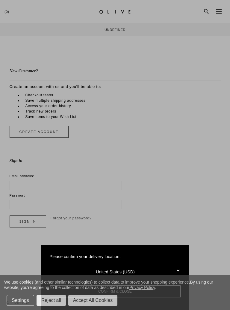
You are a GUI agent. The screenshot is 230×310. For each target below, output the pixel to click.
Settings (20, 300)
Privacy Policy (142, 287)
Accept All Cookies (93, 300)
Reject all (51, 300)
